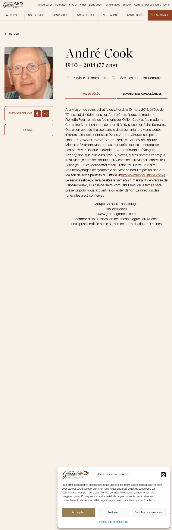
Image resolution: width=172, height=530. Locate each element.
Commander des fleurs (147, 5)
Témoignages (112, 5)
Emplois (127, 5)
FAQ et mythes (78, 5)
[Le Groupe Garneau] (13, 5)
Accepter (78, 512)
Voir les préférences (149, 512)
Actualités (61, 5)
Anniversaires (45, 5)
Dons (166, 5)
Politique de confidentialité (113, 522)
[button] (163, 475)
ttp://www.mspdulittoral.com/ (142, 175)
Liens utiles (95, 5)
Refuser (113, 512)
